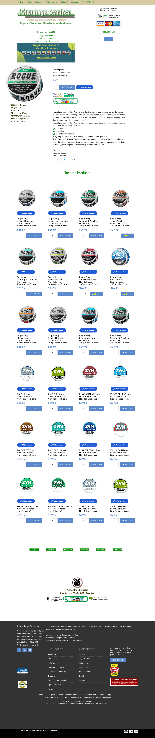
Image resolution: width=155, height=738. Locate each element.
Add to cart (67, 87)
